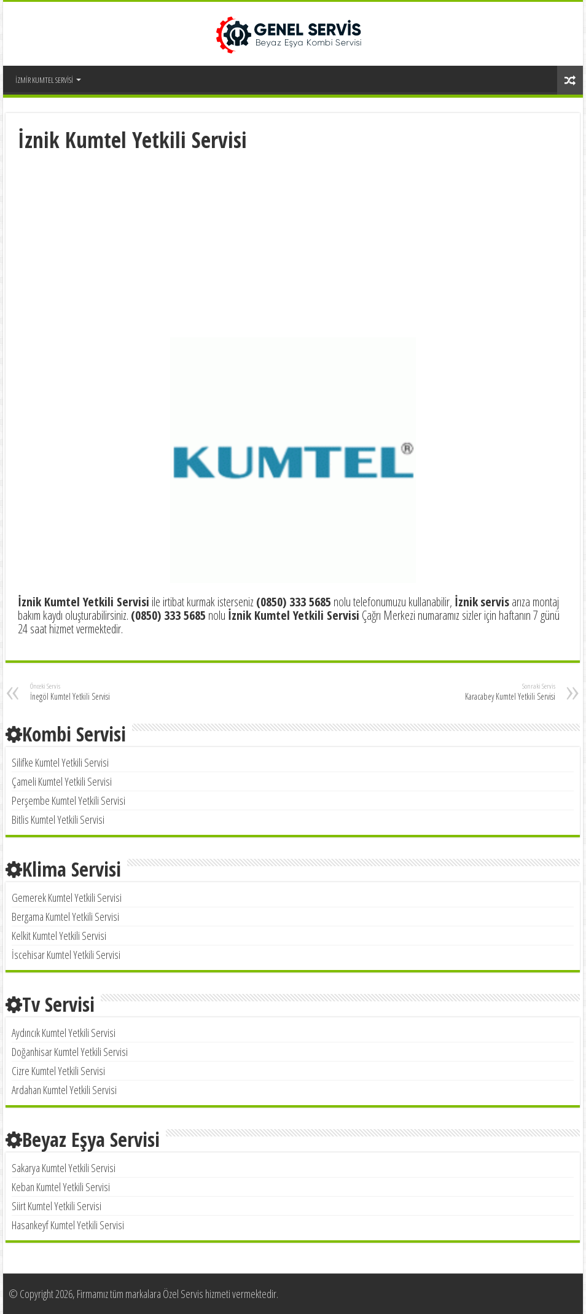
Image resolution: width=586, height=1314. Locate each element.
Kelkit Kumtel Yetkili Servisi (59, 935)
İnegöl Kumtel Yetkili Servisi (93, 691)
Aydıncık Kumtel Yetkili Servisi (63, 1032)
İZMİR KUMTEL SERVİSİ (44, 79)
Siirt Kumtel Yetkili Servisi (56, 1206)
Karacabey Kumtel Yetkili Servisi (492, 691)
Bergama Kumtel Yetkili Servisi (65, 916)
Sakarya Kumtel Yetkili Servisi (63, 1167)
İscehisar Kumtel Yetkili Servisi (66, 954)
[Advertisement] (293, 246)
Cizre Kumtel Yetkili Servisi (58, 1070)
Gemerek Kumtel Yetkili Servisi (67, 897)
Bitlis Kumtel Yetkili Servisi (58, 819)
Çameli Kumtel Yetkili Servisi (62, 781)
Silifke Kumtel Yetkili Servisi (60, 762)
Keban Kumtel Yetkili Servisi (61, 1186)
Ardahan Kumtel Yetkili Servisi (64, 1089)
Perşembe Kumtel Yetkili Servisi (68, 800)
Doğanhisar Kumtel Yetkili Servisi (70, 1051)
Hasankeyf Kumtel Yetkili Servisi (68, 1225)
